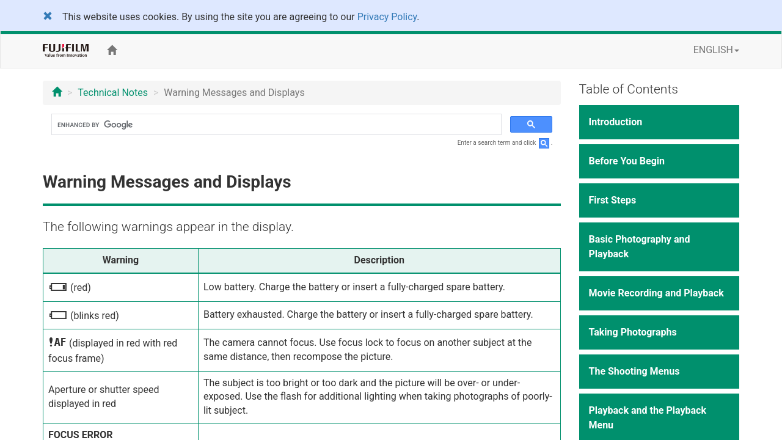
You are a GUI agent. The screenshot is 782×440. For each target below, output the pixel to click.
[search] (275, 124)
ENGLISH (716, 50)
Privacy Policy (387, 17)
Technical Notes (113, 92)
